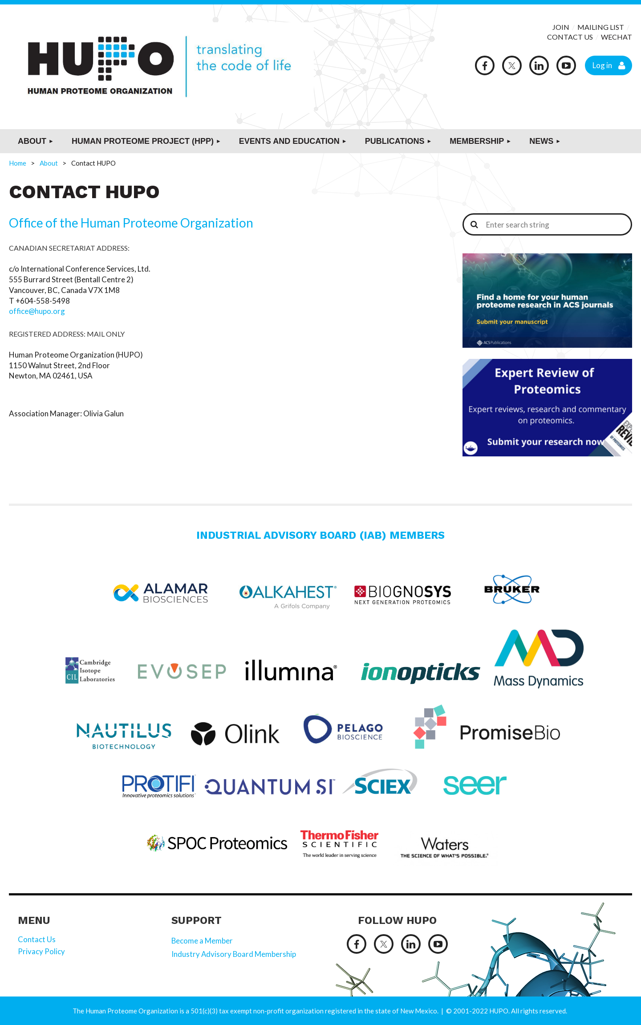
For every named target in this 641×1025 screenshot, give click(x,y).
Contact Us (37, 939)
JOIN (561, 27)
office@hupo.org (37, 311)
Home (17, 163)
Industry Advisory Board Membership (234, 954)
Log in (602, 65)
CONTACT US (570, 37)
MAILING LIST (600, 27)
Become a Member (202, 940)
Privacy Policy (41, 951)
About (49, 163)
